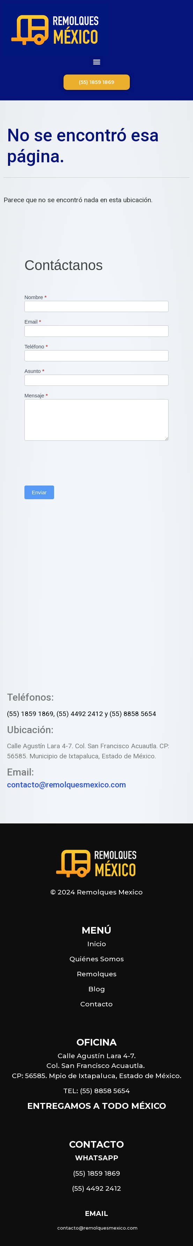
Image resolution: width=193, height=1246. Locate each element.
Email (32, 322)
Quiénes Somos (96, 959)
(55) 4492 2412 (80, 714)
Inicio (96, 944)
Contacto (96, 1004)
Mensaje (36, 395)
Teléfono (36, 346)
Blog (96, 989)
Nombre (35, 297)
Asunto (34, 371)
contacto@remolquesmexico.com (66, 784)
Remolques (97, 974)
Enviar (39, 492)
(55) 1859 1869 (30, 714)
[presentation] (77, 461)
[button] (96, 62)
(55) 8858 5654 (133, 714)
